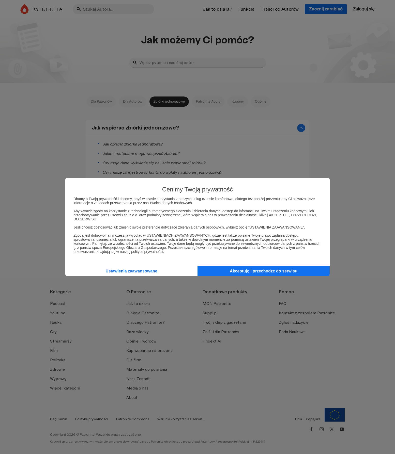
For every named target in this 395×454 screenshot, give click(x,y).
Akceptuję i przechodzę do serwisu (263, 271)
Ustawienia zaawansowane (131, 271)
